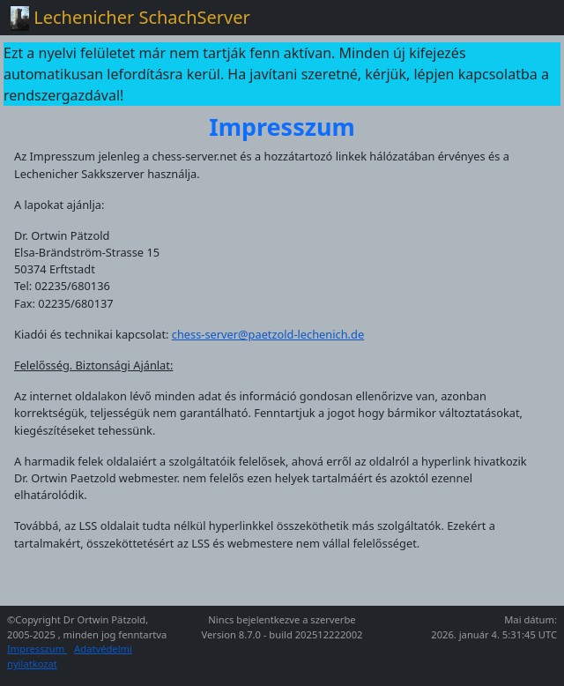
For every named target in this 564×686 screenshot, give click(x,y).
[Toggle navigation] (528, 17)
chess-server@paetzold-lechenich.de (268, 334)
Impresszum (37, 648)
